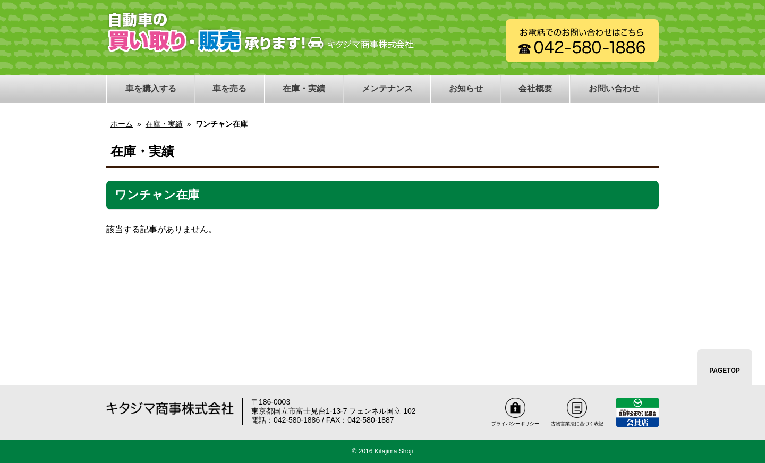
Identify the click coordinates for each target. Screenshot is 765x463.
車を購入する (150, 88)
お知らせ (466, 88)
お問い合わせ (614, 88)
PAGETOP (724, 370)
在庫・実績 (304, 88)
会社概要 (535, 88)
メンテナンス (387, 88)
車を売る (229, 88)
